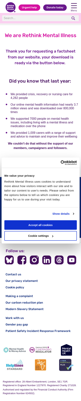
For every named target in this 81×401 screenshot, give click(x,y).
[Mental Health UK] (66, 350)
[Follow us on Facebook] (22, 260)
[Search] (35, 18)
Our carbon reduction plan (24, 302)
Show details (61, 213)
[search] (74, 18)
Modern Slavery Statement (25, 309)
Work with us (15, 318)
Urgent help (29, 7)
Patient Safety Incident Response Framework (38, 331)
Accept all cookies (40, 225)
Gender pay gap (17, 324)
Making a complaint (19, 296)
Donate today (55, 7)
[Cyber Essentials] (66, 365)
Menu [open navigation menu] (74, 7)
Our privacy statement (22, 281)
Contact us (13, 274)
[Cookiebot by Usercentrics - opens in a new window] (60, 162)
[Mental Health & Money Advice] (15, 350)
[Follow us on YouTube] (72, 260)
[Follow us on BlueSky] (9, 260)
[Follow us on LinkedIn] (47, 260)
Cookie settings (40, 235)
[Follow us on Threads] (59, 260)
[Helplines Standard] (15, 365)
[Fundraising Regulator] (40, 350)
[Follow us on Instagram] (34, 260)
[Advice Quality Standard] (40, 365)
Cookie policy (15, 287)
